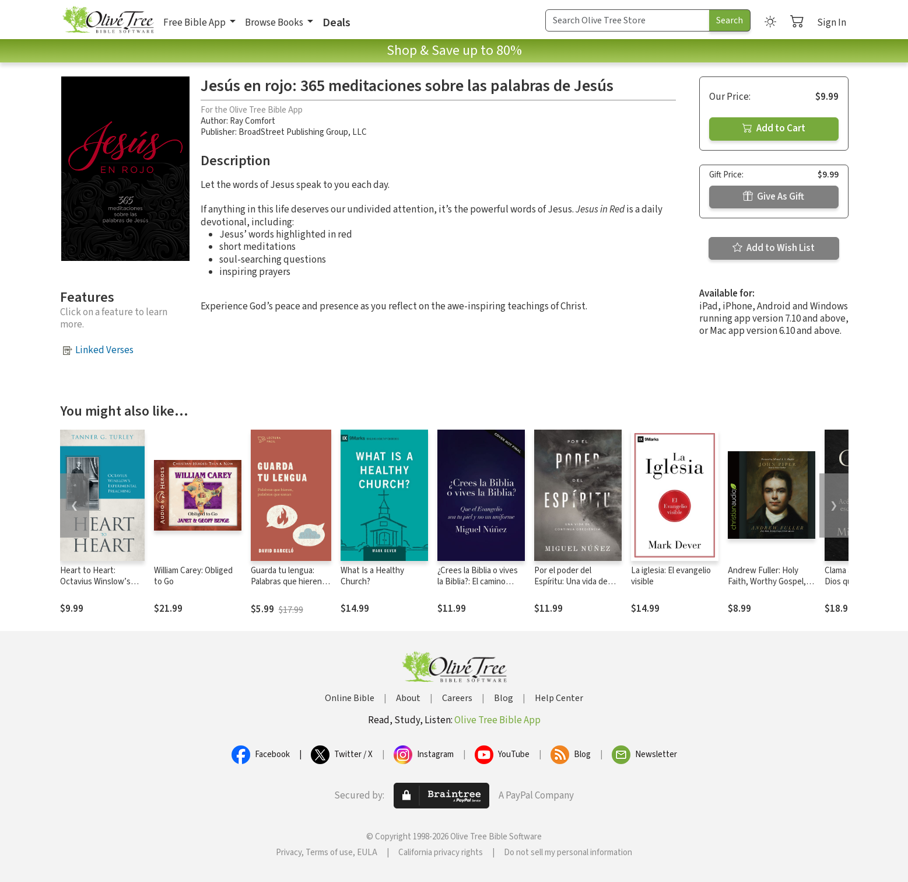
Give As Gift (773, 197)
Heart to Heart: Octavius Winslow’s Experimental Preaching (95, 587)
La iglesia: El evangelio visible (671, 576)
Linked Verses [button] (104, 350)
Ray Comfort (252, 121)
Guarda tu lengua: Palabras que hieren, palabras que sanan (287, 581)
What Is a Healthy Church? (372, 576)
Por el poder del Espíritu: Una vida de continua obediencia (571, 581)
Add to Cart (773, 128)
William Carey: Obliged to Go (193, 576)
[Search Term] (627, 20)
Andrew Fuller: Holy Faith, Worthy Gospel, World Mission (767, 581)
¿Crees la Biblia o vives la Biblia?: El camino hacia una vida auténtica (480, 581)
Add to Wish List (773, 248)
